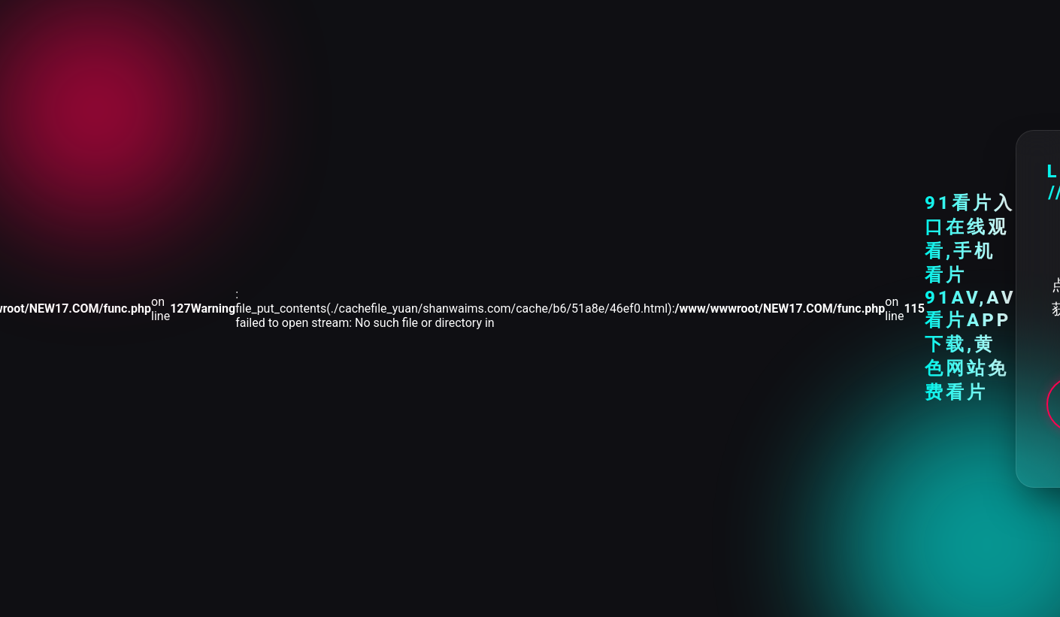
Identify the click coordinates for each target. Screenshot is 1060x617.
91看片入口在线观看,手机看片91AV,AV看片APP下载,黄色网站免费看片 (970, 297)
